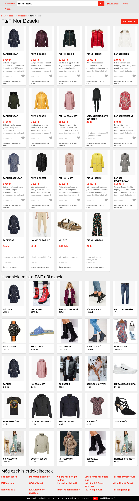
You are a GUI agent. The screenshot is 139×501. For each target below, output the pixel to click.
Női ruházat (120, 347)
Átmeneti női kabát (69, 309)
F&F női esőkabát (68, 116)
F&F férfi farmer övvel (124, 477)
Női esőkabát (38, 384)
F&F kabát (8, 240)
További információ (107, 498)
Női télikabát (66, 459)
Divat (3, 16)
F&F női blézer (39, 178)
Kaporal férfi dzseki (67, 483)
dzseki (12, 16)
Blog (125, 3)
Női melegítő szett (124, 459)
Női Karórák (10, 347)
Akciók (8, 9)
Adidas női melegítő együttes (97, 117)
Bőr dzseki (64, 384)
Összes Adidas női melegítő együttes (96, 144)
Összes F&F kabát (9, 267)
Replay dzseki (66, 421)
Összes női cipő (64, 267)
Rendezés (127, 21)
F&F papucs (7, 483)
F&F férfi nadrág (123, 309)
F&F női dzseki (38, 54)
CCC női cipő (36, 483)
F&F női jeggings (121, 490)
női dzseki (22, 16)
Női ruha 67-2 (8, 490)
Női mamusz (37, 347)
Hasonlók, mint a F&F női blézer (40, 206)
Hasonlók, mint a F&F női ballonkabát (123, 206)
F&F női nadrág (95, 240)
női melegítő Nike (40, 240)
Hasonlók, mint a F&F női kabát (12, 82)
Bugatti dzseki (39, 459)
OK (95, 498)
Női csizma (92, 459)
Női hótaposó (94, 347)
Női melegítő (10, 459)
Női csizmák (65, 347)
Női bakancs (37, 309)
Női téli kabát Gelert (123, 483)
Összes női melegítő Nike (40, 267)
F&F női (7, 384)
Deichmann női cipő (39, 477)
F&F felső (92, 421)
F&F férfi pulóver (93, 490)
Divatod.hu (9, 3)
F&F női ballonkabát (121, 179)
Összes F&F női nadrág (95, 267)
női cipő (63, 240)
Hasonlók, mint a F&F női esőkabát (68, 144)
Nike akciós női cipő (125, 384)
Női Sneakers (94, 309)
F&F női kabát (10, 54)
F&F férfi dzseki (9, 477)
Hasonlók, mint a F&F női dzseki (40, 82)
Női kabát (8, 309)
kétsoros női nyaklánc (68, 490)
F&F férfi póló (11, 421)
